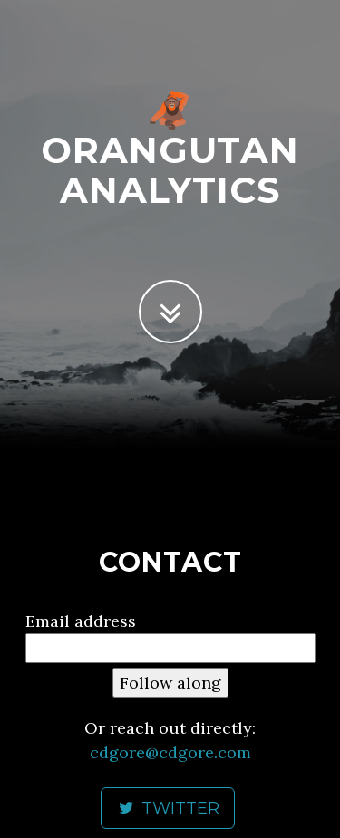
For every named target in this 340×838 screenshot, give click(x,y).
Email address (80, 621)
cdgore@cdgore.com (170, 752)
